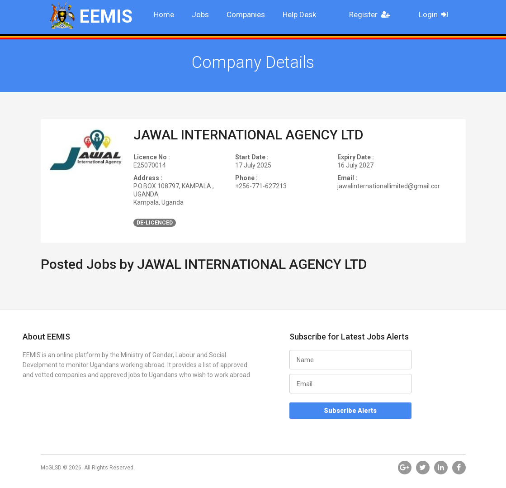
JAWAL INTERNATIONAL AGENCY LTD (248, 135)
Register (372, 14)
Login (436, 14)
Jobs (200, 14)
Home (164, 14)
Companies (246, 14)
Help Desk (299, 14)
